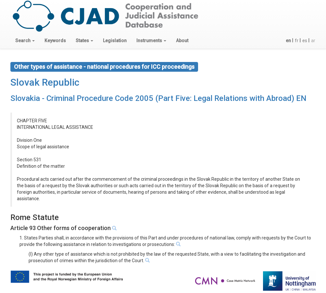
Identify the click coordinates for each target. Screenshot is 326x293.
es (304, 40)
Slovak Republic (44, 82)
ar (313, 40)
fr (296, 40)
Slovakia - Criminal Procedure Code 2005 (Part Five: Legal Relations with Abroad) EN (158, 98)
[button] (25, 40)
